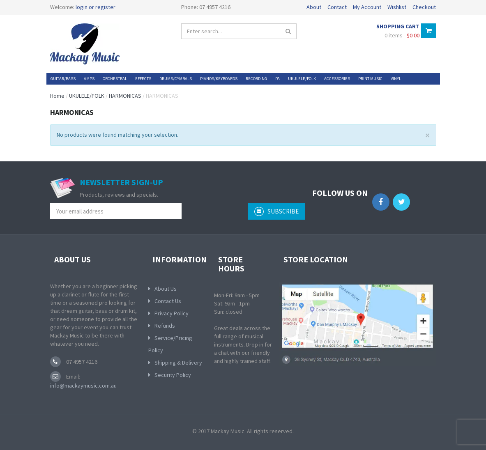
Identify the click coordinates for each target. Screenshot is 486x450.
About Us (165, 288)
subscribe (276, 211)
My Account (367, 7)
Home (57, 95)
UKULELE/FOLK (86, 95)
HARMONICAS (125, 95)
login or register (95, 7)
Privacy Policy (171, 313)
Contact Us (167, 301)
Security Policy (172, 375)
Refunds (164, 325)
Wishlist (396, 7)
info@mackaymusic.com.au (83, 385)
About (313, 7)
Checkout (424, 7)
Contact (337, 7)
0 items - (402, 35)
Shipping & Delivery (178, 362)
